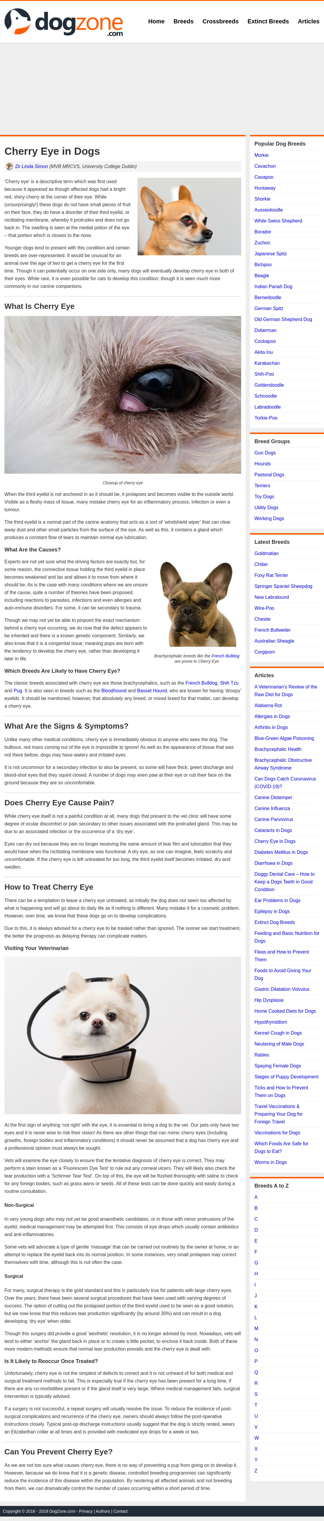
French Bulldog (225, 656)
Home (156, 21)
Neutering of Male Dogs (279, 1043)
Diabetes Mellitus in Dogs (281, 852)
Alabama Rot (268, 705)
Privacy (86, 1511)
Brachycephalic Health (278, 749)
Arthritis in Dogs (271, 727)
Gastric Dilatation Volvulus (282, 989)
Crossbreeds (220, 21)
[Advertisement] (162, 89)
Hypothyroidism (270, 1022)
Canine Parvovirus (273, 819)
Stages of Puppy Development (286, 1076)
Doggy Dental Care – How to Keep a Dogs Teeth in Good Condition (284, 882)
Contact (120, 1511)
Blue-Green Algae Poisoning (284, 738)
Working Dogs (269, 518)
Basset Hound (152, 690)
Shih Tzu (229, 683)
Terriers (262, 485)
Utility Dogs (266, 507)
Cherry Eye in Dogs (275, 841)
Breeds (183, 21)
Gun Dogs (265, 452)
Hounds (262, 463)
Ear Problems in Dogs (277, 900)
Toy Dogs (264, 496)
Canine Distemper (273, 797)
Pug (18, 690)
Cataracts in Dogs (273, 830)
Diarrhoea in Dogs (273, 863)
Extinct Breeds (268, 21)
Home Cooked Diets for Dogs (285, 1011)
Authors (103, 1511)
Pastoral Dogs (269, 474)
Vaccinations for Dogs (277, 1132)
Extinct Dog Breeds (274, 922)
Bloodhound (113, 690)
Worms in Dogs (270, 1162)
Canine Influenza (272, 808)
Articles (309, 21)
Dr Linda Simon (31, 166)
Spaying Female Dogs (277, 1065)
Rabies (261, 1054)
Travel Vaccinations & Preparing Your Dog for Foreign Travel (278, 1114)
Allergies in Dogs (272, 716)
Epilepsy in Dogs (272, 911)
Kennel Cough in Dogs (278, 1032)
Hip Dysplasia (268, 1000)
